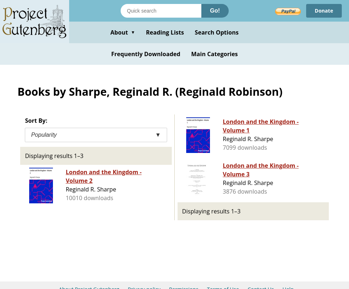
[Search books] (161, 11)
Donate (324, 10)
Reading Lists (165, 32)
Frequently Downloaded (145, 54)
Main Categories (214, 54)
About (122, 32)
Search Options (217, 32)
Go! (215, 11)
